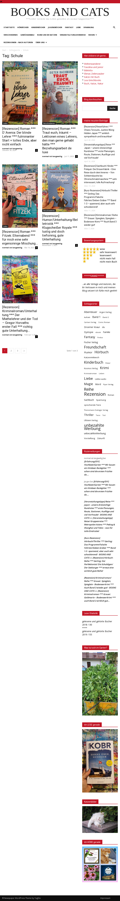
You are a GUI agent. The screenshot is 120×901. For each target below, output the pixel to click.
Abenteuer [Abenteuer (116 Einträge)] (90, 312)
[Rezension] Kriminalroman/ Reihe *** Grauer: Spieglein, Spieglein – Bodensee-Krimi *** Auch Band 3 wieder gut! (101, 220)
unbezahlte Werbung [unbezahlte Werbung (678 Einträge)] (94, 427)
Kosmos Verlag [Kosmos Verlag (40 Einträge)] (91, 368)
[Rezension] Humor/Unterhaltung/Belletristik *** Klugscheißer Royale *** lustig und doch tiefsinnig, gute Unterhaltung (60, 227)
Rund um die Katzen (47, 35)
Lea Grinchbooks (92, 80)
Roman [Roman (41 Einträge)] (111, 395)
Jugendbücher (55, 27)
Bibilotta (88, 70)
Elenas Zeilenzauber (94, 73)
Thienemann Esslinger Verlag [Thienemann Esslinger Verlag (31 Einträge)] (96, 410)
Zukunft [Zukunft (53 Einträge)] (101, 438)
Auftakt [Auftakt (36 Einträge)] (87, 317)
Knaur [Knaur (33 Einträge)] (107, 363)
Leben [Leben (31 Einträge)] (101, 373)
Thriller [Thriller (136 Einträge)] (89, 415)
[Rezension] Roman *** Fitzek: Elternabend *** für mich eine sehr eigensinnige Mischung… (20, 237)
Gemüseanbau (27, 35)
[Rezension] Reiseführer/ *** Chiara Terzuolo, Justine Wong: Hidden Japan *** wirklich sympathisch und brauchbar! (99, 131)
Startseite (9, 27)
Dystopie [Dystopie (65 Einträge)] (88, 332)
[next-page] (24, 350)
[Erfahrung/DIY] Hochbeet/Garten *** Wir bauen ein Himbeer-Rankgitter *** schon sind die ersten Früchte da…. (99, 468)
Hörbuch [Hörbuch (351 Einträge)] (102, 352)
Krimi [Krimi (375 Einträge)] (104, 367)
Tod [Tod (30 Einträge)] (103, 415)
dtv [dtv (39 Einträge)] (103, 327)
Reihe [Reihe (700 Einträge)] (89, 389)
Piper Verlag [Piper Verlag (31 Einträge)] (108, 384)
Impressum (105, 898)
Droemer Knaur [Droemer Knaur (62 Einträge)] (92, 327)
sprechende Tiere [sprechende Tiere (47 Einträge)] (92, 405)
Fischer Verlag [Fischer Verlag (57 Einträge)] (91, 342)
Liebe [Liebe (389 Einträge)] (88, 378)
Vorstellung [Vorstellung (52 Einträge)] (89, 438)
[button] (114, 27)
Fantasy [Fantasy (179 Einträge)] (89, 337)
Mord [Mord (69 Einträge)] (98, 384)
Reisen (92, 35)
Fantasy (69, 27)
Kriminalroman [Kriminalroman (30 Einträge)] (90, 373)
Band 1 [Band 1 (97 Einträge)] (96, 317)
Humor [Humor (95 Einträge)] (88, 352)
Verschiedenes (11, 35)
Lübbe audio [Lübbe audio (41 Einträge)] (100, 379)
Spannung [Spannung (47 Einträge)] (101, 400)
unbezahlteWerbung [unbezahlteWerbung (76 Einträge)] (95, 433)
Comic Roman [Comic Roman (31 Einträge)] (104, 322)
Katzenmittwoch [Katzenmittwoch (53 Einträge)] (91, 357)
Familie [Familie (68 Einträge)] (106, 332)
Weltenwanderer (92, 63)
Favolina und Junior (93, 67)
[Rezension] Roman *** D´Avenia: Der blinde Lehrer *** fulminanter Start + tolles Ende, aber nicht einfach (19, 136)
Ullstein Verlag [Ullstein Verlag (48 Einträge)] (91, 420)
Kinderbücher (38, 27)
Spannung (88, 27)
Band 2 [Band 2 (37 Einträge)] (106, 317)
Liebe (78, 27)
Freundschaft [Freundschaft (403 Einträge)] (95, 347)
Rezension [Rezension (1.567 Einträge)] (95, 394)
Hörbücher (23, 27)
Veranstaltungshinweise (73, 35)
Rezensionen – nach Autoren (18, 42)
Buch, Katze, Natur (93, 83)
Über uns (41, 42)
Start (4, 50)
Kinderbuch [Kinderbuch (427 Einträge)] (93, 362)
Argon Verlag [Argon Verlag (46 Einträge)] (105, 312)
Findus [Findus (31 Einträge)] (100, 337)
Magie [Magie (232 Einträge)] (88, 384)
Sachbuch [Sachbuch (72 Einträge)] (89, 399)
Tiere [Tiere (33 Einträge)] (98, 415)
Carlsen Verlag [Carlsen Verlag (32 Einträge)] (90, 322)
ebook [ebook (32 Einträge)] (98, 332)
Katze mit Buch (92, 76)
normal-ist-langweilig (12, 148)
